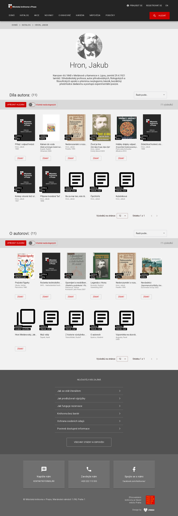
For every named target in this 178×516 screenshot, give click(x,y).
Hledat (159, 15)
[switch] (32, 105)
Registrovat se (154, 5)
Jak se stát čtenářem (69, 391)
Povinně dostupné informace (73, 428)
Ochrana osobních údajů (70, 421)
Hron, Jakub (41, 25)
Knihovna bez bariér (68, 413)
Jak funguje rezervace (69, 406)
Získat (20, 158)
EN (167, 5)
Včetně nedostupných (46, 104)
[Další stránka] (157, 215)
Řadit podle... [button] (142, 95)
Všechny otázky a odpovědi (89, 442)
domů (15, 25)
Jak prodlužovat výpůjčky (71, 398)
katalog (26, 25)
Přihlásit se (134, 5)
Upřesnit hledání (15, 104)
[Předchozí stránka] (151, 215)
